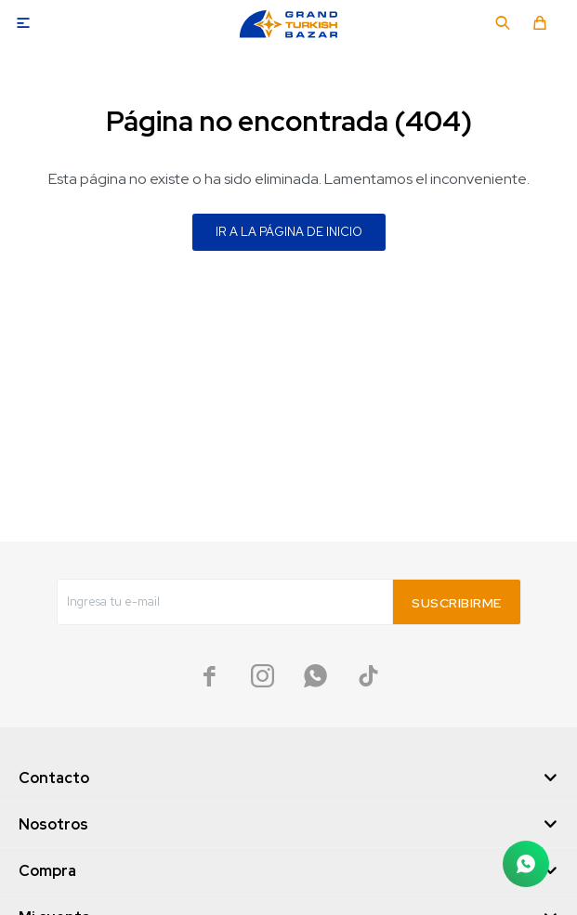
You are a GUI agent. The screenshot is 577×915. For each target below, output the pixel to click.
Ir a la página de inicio (289, 232)
